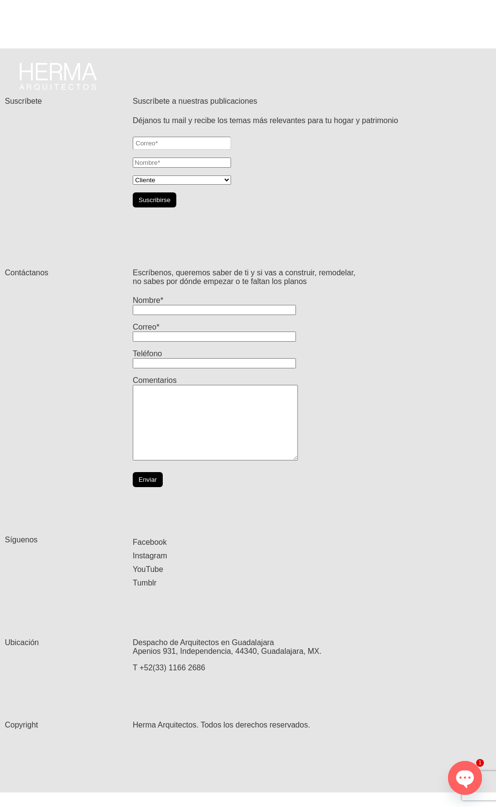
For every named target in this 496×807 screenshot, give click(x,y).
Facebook (150, 557)
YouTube (148, 584)
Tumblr (144, 597)
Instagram (150, 570)
